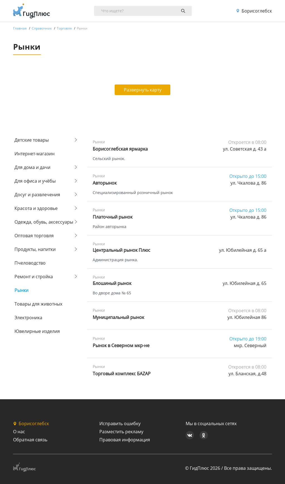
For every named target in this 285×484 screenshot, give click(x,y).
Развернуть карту (142, 90)
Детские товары (31, 140)
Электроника (28, 317)
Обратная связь (30, 440)
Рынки (21, 290)
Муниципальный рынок (118, 317)
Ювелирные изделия (37, 331)
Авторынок (105, 183)
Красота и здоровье (36, 208)
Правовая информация (124, 440)
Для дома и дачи (32, 167)
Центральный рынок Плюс (121, 250)
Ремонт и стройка (33, 277)
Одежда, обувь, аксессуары (43, 222)
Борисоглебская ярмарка (120, 149)
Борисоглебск (254, 11)
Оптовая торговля (34, 236)
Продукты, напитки (35, 249)
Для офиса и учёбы (35, 181)
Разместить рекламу (121, 432)
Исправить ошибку (120, 423)
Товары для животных (38, 304)
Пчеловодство (30, 263)
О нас (19, 432)
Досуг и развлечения (37, 195)
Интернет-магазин (34, 154)
